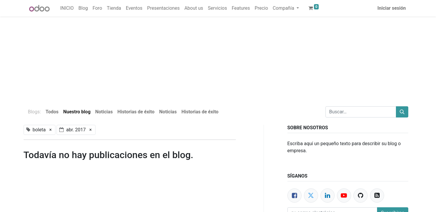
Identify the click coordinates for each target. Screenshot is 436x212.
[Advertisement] (177, 57)
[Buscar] (402, 111)
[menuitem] (67, 8)
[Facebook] (294, 195)
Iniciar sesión (391, 8)
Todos (52, 112)
